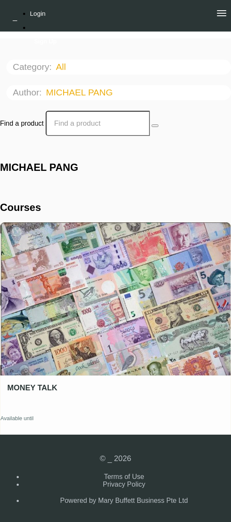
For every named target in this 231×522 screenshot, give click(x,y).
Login (38, 13)
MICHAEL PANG (80, 92)
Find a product (22, 123)
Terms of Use (124, 476)
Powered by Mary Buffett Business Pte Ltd (124, 500)
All (62, 67)
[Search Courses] (155, 125)
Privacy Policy (124, 484)
